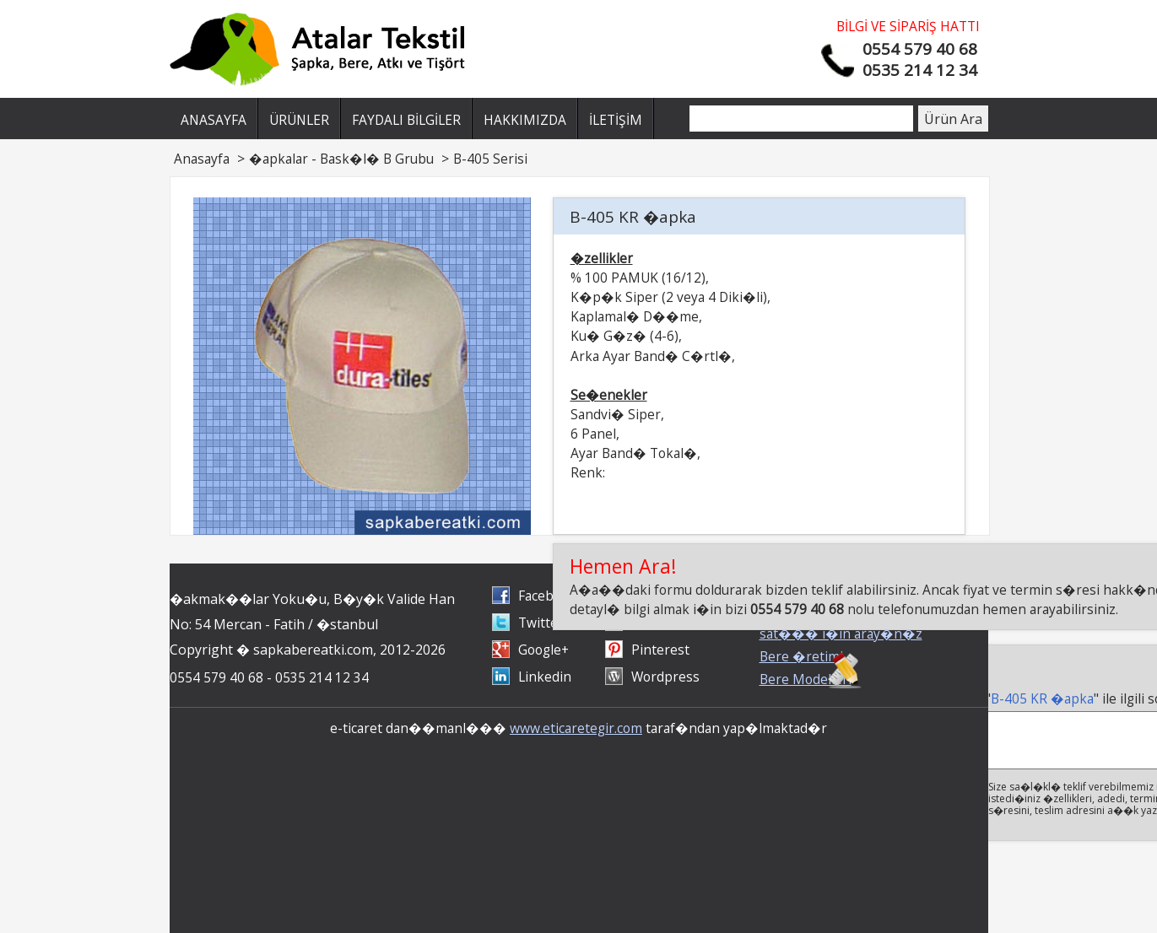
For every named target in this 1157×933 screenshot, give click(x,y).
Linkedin (544, 676)
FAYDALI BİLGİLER (406, 120)
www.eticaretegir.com (576, 728)
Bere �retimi (801, 656)
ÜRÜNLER (299, 120)
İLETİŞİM (615, 120)
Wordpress (665, 676)
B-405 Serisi (490, 158)
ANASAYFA (213, 120)
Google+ (543, 649)
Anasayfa (202, 158)
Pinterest (660, 649)
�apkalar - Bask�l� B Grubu (341, 158)
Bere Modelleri (806, 679)
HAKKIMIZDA (525, 120)
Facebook (547, 595)
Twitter (541, 622)
